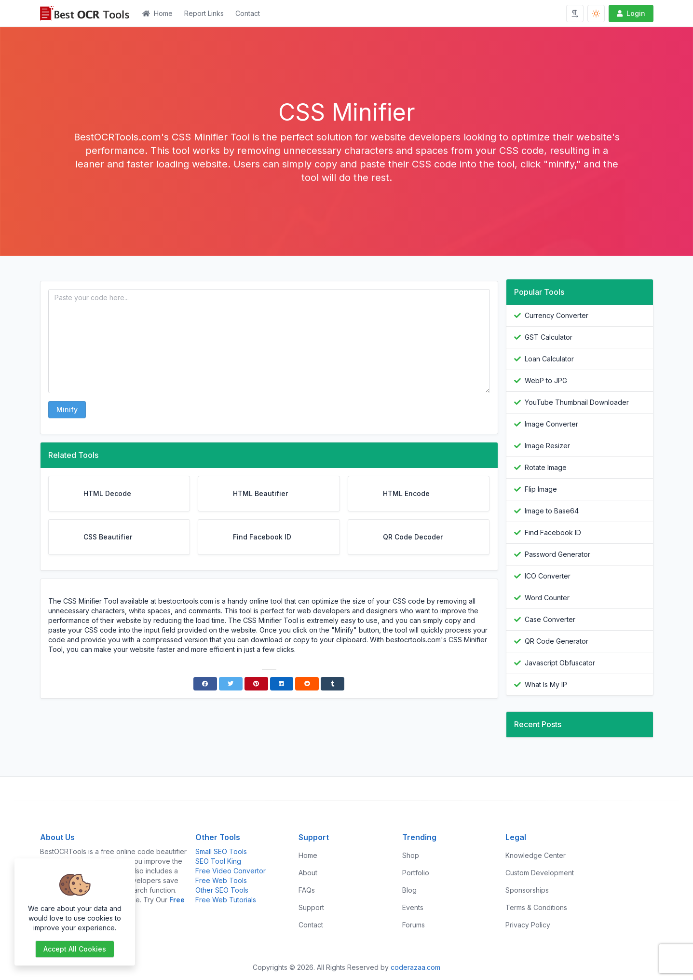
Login (630, 13)
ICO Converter (548, 576)
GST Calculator (548, 337)
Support (311, 907)
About (308, 873)
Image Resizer (547, 446)
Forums (413, 925)
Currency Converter (556, 315)
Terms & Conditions (536, 907)
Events (412, 907)
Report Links (204, 13)
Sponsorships (527, 890)
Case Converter (550, 619)
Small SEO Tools (221, 851)
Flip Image (541, 489)
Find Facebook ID (553, 532)
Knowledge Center (535, 855)
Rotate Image (546, 467)
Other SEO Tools (221, 890)
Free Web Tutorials (225, 900)
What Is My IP (546, 684)
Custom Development (539, 873)
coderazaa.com (415, 967)
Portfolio (415, 873)
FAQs (307, 890)
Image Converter (551, 424)
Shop (410, 855)
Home (157, 13)
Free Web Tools (221, 880)
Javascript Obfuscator (560, 663)
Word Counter (547, 598)
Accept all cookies (74, 949)
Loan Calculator (549, 359)
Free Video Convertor (230, 871)
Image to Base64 (552, 511)
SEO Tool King (218, 861)
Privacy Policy (527, 925)
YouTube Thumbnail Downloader (577, 402)
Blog (409, 890)
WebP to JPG (546, 380)
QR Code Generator (556, 641)
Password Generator (557, 554)
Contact (247, 13)
